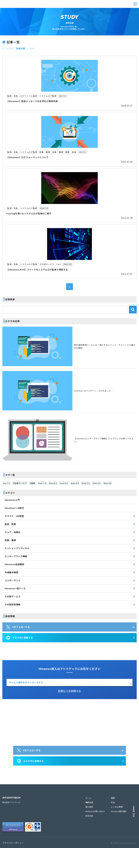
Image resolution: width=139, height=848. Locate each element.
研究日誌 (89, 815)
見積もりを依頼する (69, 691)
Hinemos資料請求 (119, 811)
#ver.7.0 (42, 483)
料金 (113, 802)
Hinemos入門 (12, 499)
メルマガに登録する (19, 638)
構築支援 (89, 802)
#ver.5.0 (86, 483)
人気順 (31, 48)
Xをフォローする (18, 627)
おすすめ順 (8, 48)
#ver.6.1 (64, 483)
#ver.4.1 (97, 483)
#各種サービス (20, 483)
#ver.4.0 (108, 483)
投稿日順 (20, 48)
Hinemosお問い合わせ (95, 811)
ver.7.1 (6, 483)
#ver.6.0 (75, 483)
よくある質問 (117, 806)
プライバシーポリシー (13, 842)
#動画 (32, 483)
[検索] (133, 309)
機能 (113, 798)
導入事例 (89, 806)
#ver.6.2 (53, 483)
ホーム (88, 798)
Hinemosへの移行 (14, 508)
